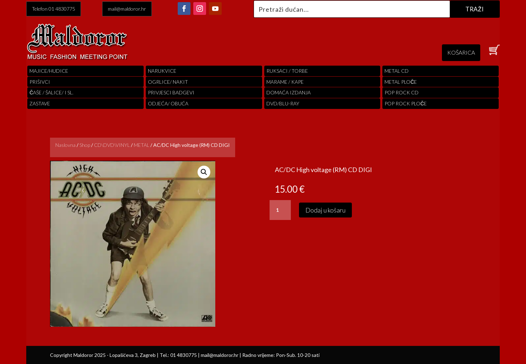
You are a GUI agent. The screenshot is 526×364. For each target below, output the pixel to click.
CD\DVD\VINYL (112, 145)
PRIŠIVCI (39, 82)
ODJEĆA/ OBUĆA (168, 103)
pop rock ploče (405, 103)
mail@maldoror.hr (127, 9)
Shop (84, 145)
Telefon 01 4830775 (53, 9)
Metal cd (396, 71)
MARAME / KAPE (285, 82)
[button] (204, 172)
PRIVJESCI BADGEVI (171, 92)
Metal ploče (400, 82)
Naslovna (65, 145)
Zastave (39, 103)
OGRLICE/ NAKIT (168, 82)
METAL (141, 145)
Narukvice (162, 71)
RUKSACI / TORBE (287, 71)
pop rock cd (401, 92)
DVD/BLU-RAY (282, 103)
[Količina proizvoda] (280, 210)
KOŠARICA (461, 52)
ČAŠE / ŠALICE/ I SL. (51, 92)
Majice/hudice (48, 71)
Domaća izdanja (288, 92)
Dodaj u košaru (325, 210)
